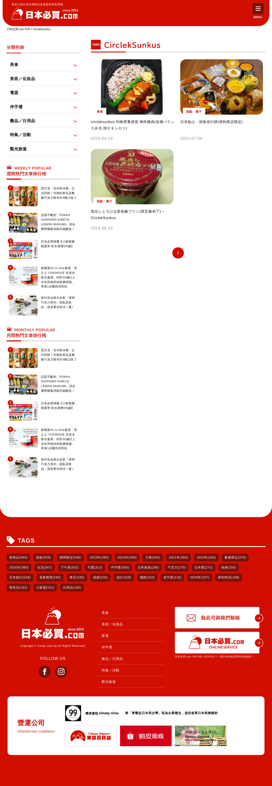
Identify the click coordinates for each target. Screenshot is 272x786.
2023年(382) (206, 557)
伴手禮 (107, 647)
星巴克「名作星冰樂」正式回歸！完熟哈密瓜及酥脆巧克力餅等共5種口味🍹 (59, 193)
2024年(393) (127, 557)
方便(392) (152, 557)
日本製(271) (203, 567)
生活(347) (44, 567)
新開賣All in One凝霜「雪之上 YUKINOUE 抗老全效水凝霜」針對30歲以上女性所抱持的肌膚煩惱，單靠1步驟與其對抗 (59, 277)
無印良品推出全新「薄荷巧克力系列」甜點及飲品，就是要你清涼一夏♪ (58, 302)
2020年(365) (19, 567)
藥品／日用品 (112, 659)
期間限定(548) (70, 557)
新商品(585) (18, 557)
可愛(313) (94, 567)
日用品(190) (72, 587)
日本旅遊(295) (148, 567)
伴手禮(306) (120, 567)
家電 (105, 636)
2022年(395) (99, 557)
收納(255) (228, 567)
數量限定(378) (235, 557)
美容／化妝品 (112, 624)
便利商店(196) (228, 577)
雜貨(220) (147, 577)
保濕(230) (100, 577)
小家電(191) (45, 587)
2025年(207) (199, 577)
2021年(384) (178, 557)
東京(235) (77, 577)
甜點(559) (43, 557)
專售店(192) (18, 587)
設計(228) (124, 577)
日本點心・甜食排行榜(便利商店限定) (211, 126)
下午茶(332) (70, 567)
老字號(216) (172, 577)
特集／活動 (110, 670)
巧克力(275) (177, 567)
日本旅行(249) (20, 577)
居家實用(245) (50, 577)
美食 (105, 613)
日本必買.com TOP (18, 29)
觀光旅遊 (109, 682)
